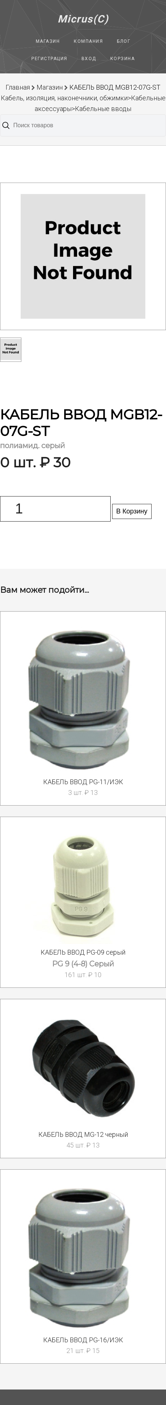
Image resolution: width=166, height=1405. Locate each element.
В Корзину (132, 511)
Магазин (48, 41)
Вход (89, 58)
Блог (123, 41)
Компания (88, 41)
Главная (18, 87)
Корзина (122, 58)
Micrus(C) (83, 19)
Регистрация (49, 58)
